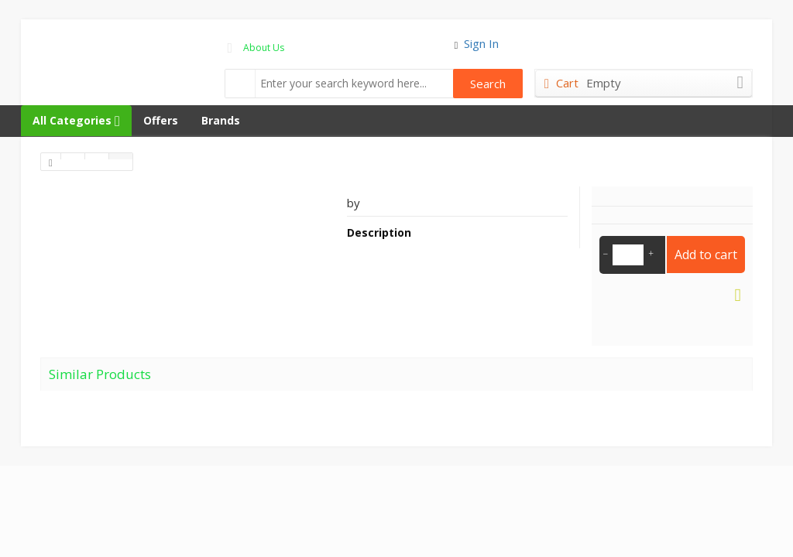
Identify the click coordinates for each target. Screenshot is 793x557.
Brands (220, 120)
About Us (263, 47)
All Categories (76, 120)
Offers (160, 120)
